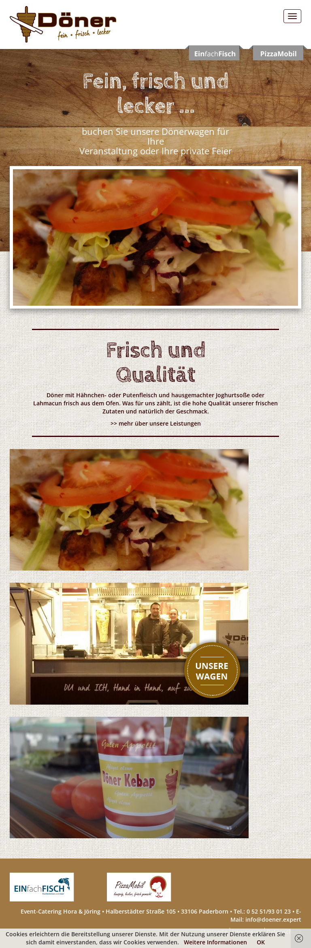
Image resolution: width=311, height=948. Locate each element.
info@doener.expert (273, 919)
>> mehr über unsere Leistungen (156, 423)
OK (261, 942)
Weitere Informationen (215, 942)
